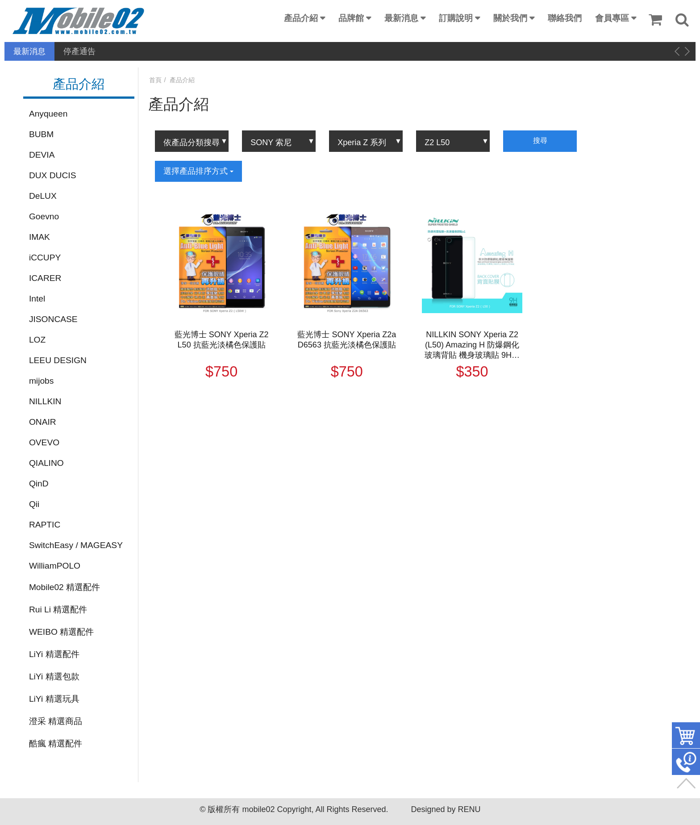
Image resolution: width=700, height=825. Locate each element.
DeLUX (43, 196)
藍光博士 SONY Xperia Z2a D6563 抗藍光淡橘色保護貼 (346, 339)
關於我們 (510, 18)
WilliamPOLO (54, 565)
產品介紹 (301, 18)
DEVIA (42, 154)
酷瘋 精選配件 (55, 743)
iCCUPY (45, 257)
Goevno (44, 216)
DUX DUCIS (52, 175)
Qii (34, 504)
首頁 (155, 80)
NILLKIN (45, 401)
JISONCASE (53, 319)
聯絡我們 (565, 18)
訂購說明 (456, 18)
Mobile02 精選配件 (64, 587)
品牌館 (351, 18)
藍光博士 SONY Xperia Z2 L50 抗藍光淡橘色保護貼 (222, 339)
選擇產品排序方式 (198, 171)
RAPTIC (44, 524)
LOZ (37, 339)
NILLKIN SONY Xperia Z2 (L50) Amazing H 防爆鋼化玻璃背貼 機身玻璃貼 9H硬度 (472, 345)
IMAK (39, 237)
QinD (39, 483)
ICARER (45, 278)
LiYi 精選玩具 (54, 699)
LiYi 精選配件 (54, 654)
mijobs (41, 380)
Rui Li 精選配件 (58, 609)
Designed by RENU (445, 809)
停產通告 (79, 51)
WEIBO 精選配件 (61, 632)
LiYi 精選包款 (54, 676)
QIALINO (46, 463)
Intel (37, 298)
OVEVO (44, 442)
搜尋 (540, 140)
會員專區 (612, 18)
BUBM (41, 134)
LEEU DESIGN (58, 360)
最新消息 (401, 18)
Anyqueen (48, 113)
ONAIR (42, 422)
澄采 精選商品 (55, 721)
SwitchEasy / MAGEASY (76, 545)
